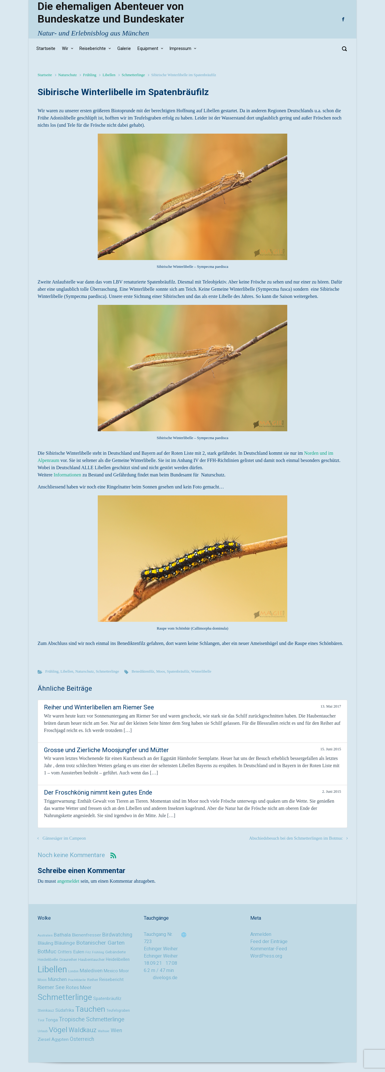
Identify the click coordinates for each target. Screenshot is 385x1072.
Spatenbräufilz (178, 671)
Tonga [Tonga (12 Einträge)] (51, 1020)
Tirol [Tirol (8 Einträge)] (41, 1020)
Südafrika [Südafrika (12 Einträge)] (64, 1010)
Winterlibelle (201, 671)
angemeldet (68, 881)
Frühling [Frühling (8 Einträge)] (98, 952)
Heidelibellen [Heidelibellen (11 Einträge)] (118, 959)
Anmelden (260, 934)
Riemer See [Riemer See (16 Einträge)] (51, 987)
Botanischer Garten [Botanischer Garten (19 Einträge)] (100, 942)
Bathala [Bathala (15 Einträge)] (62, 935)
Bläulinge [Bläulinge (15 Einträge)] (64, 943)
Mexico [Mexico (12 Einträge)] (111, 971)
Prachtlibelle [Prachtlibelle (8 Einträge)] (77, 980)
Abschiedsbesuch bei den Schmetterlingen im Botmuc (296, 838)
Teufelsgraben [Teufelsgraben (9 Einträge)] (118, 1010)
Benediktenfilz (142, 671)
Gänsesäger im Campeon (64, 838)
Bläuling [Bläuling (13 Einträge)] (45, 943)
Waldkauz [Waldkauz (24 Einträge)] (83, 1030)
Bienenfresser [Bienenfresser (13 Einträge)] (86, 935)
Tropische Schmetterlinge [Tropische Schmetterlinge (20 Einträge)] (91, 1019)
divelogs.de (165, 978)
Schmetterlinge (133, 75)
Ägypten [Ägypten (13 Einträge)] (60, 1039)
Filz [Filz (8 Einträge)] (88, 952)
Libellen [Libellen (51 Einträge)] (52, 969)
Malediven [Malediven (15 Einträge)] (91, 971)
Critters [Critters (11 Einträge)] (65, 952)
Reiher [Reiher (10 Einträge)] (92, 980)
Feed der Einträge (269, 941)
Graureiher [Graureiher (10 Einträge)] (68, 959)
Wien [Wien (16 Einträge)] (116, 1030)
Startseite (45, 75)
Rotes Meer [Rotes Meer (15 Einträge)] (78, 987)
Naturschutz (67, 75)
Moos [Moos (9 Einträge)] (42, 980)
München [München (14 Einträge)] (57, 979)
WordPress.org (266, 956)
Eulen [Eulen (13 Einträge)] (78, 952)
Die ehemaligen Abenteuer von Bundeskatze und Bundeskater (111, 12)
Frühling (89, 75)
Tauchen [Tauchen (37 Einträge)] (90, 1009)
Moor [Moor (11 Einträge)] (124, 970)
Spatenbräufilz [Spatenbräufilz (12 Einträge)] (107, 998)
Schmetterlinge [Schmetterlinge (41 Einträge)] (65, 997)
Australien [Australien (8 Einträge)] (45, 935)
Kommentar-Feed (268, 949)
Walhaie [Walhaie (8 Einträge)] (103, 1031)
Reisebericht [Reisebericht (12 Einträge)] (111, 979)
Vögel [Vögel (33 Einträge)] (58, 1029)
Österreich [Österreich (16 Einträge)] (82, 1039)
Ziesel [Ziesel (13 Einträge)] (44, 1039)
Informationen (67, 474)
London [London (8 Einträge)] (73, 971)
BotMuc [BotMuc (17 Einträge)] (47, 951)
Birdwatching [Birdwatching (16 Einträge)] (117, 935)
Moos (160, 671)
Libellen (109, 75)
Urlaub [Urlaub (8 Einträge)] (43, 1031)
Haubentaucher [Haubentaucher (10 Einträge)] (91, 959)
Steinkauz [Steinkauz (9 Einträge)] (46, 1010)
